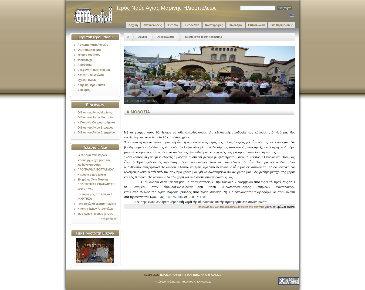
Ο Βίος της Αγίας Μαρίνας (95, 112)
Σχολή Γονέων (87, 80)
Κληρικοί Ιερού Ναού (91, 85)
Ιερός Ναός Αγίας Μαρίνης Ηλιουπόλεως (167, 8)
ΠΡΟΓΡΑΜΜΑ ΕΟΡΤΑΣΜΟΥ (96, 169)
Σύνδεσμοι (236, 25)
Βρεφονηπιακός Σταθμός (94, 70)
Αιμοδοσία (84, 64)
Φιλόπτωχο (85, 59)
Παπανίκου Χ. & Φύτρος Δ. (196, 281)
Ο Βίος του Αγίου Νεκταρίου (96, 117)
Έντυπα (172, 25)
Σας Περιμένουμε (281, 25)
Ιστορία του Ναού (89, 54)
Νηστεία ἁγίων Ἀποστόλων (96, 208)
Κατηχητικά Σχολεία (91, 74)
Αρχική (133, 25)
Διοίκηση (84, 90)
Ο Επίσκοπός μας (89, 49)
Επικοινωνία (256, 25)
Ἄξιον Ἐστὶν (85, 189)
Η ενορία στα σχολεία (92, 174)
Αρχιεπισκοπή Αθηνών (93, 44)
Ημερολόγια (191, 25)
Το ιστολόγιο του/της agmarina (203, 36)
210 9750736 (174, 197)
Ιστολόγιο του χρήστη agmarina (217, 206)
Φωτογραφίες (214, 25)
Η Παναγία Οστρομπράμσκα (96, 122)
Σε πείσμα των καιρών (92, 155)
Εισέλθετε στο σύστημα (250, 206)
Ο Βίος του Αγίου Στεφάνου (96, 127)
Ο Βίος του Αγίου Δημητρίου (96, 132)
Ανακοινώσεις (152, 25)
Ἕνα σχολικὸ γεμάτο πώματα (97, 203)
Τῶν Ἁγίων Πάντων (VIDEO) (96, 213)
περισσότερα (109, 219)
